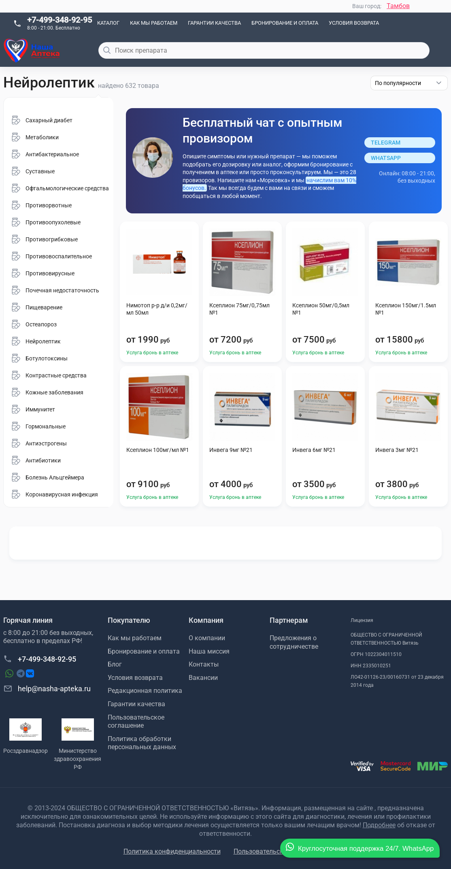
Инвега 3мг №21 (397, 450)
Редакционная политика (145, 690)
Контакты (204, 664)
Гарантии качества (214, 23)
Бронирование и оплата (284, 23)
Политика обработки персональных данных (142, 743)
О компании (207, 638)
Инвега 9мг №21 (231, 450)
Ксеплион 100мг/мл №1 (157, 450)
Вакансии (203, 678)
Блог (115, 664)
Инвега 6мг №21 (314, 450)
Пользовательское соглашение (136, 722)
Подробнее (379, 825)
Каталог (108, 23)
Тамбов (398, 6)
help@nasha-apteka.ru (47, 688)
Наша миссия (209, 651)
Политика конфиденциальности (172, 851)
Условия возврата (354, 23)
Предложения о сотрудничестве (294, 642)
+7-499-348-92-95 (59, 20)
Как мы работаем (153, 23)
